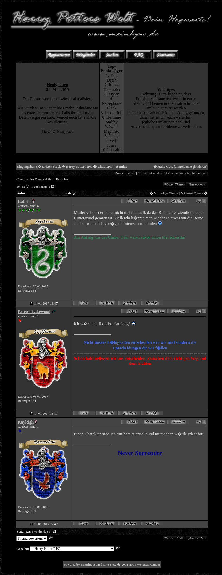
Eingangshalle (27, 167)
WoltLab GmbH (148, 564)
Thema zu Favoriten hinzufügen (185, 173)
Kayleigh (26, 422)
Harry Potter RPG (79, 167)
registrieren (197, 167)
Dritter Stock (51, 167)
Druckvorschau (125, 173)
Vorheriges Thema (166, 193)
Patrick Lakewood (34, 311)
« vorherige (39, 186)
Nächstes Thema (192, 193)
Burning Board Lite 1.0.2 (98, 564)
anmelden (182, 167)
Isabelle (24, 201)
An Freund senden (149, 173)
